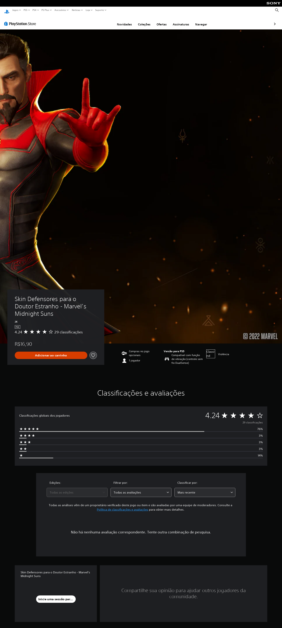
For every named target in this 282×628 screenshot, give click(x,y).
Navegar (180, 21)
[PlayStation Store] (21, 20)
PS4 (34, 10)
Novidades (103, 21)
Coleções (123, 21)
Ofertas (140, 21)
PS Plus (45, 10)
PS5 (25, 10)
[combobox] (77, 488)
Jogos (15, 10)
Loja (88, 10)
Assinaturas (159, 21)
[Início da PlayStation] (7, 10)
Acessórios (60, 10)
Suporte (99, 10)
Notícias (76, 10)
